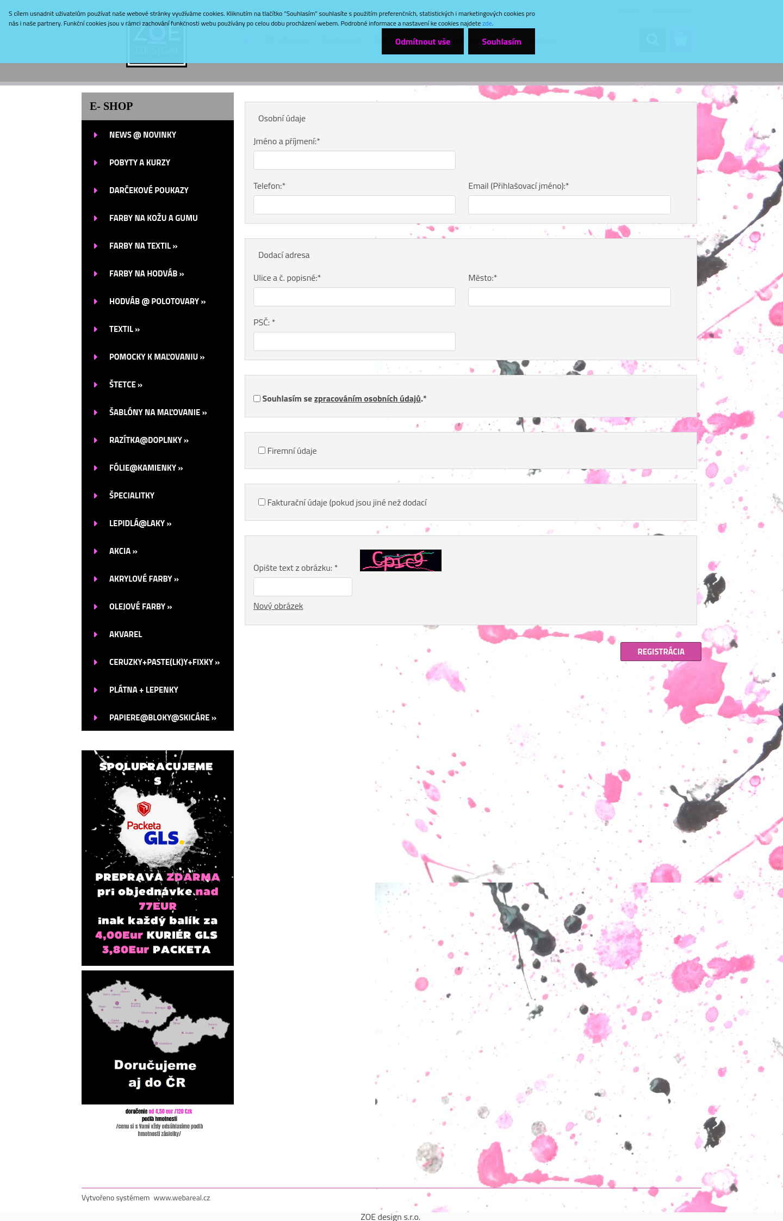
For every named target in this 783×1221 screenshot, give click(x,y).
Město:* (482, 277)
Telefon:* (269, 185)
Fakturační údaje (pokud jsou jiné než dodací (347, 502)
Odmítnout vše (423, 41)
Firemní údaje (292, 450)
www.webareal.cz (182, 1197)
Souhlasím (501, 41)
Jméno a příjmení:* (286, 140)
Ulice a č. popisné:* (287, 277)
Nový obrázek (278, 605)
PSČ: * (264, 322)
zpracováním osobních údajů (367, 398)
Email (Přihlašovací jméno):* (518, 185)
